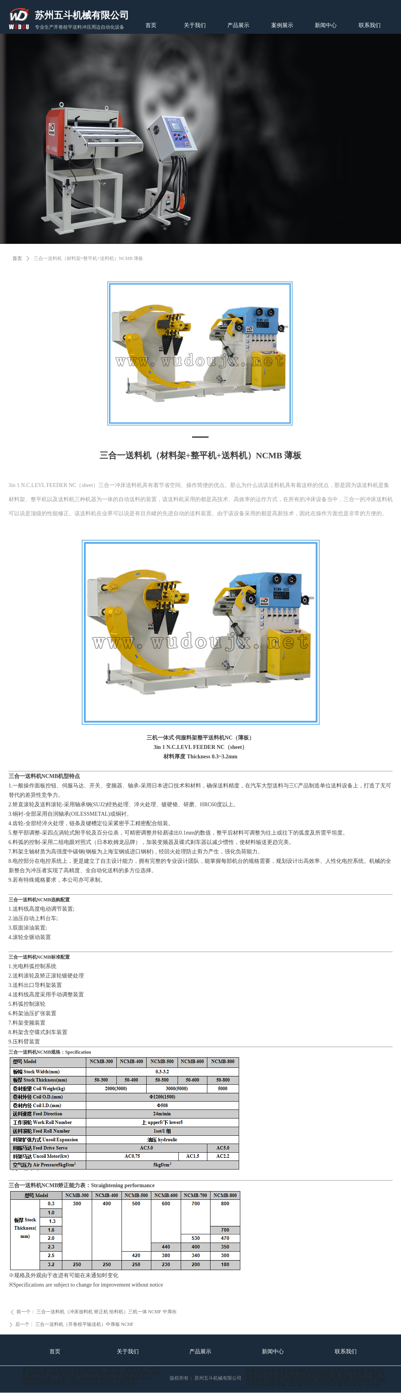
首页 (17, 258)
